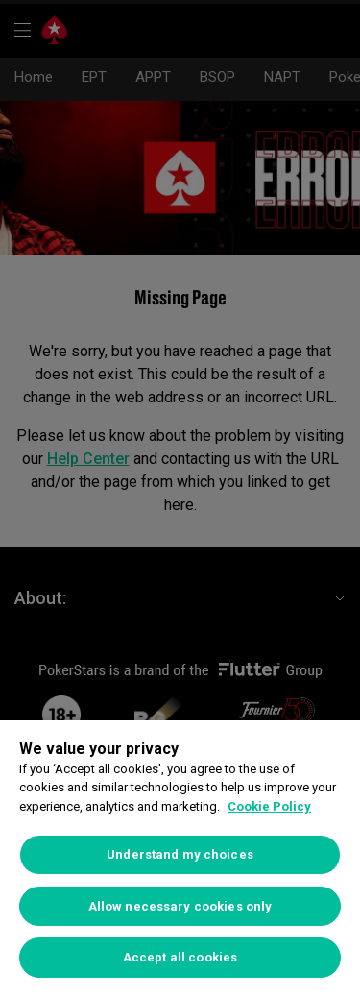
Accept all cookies (180, 957)
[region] (180, 858)
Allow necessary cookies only (180, 906)
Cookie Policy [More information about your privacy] (269, 806)
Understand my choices (180, 854)
